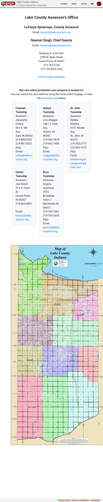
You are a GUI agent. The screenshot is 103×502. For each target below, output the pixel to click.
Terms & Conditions (80, 500)
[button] (64, 3)
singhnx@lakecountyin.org (55, 45)
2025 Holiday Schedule (51, 76)
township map (49, 98)
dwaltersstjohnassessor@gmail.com (78, 163)
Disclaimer (95, 500)
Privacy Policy (64, 500)
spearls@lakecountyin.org (55, 32)
